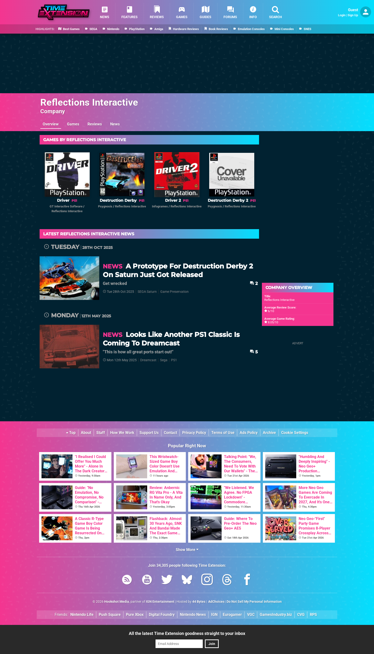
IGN (214, 614)
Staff (100, 432)
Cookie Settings (294, 432)
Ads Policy (249, 432)
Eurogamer (232, 614)
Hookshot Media (116, 602)
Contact (170, 432)
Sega (163, 360)
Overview (51, 124)
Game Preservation (174, 292)
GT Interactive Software (66, 206)
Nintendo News (193, 614)
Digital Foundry (162, 614)
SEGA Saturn (147, 292)
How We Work (122, 432)
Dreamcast (148, 360)
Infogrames (160, 206)
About (86, 432)
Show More (187, 549)
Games (73, 124)
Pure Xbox (135, 614)
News (115, 124)
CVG (301, 614)
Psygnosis (105, 206)
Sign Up (353, 15)
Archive (269, 432)
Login (341, 15)
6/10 (271, 311)
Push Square (110, 614)
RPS (313, 614)
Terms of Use (222, 432)
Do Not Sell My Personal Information (254, 602)
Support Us (149, 432)
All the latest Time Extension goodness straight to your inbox (187, 633)
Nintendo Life (82, 614)
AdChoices (216, 602)
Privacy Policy (194, 432)
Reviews (95, 124)
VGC (251, 614)
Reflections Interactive (89, 102)
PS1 (174, 360)
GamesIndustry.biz (276, 614)
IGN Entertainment (160, 602)
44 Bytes (198, 602)
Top (71, 432)
